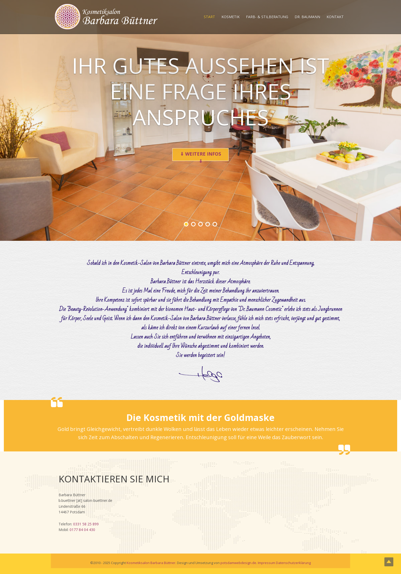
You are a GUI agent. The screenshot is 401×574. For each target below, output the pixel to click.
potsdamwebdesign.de (238, 562)
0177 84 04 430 (82, 529)
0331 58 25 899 (86, 524)
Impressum (266, 562)
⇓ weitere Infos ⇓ (200, 156)
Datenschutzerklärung (293, 562)
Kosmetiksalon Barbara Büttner (151, 562)
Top (388, 561)
